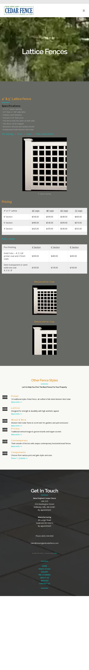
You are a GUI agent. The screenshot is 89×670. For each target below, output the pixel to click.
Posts (19, 134)
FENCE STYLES (44, 569)
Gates (29, 134)
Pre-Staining (7, 134)
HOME (44, 566)
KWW (55, 553)
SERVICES (44, 580)
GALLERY (44, 572)
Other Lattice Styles (44, 134)
